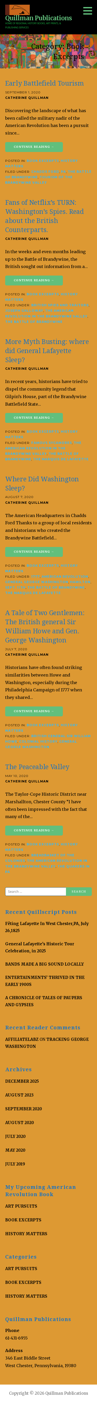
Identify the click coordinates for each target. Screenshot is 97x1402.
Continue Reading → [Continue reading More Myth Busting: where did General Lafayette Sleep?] (34, 417)
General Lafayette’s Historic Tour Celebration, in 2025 (39, 947)
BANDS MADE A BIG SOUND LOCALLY (44, 964)
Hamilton (80, 582)
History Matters (26, 1233)
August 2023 (19, 1095)
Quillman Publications (38, 18)
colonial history (38, 741)
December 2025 (22, 1081)
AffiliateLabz (22, 1039)
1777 (35, 576)
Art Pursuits (21, 1206)
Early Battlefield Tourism (44, 83)
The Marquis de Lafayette (61, 459)
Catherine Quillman (27, 98)
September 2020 (23, 1108)
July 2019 (15, 1164)
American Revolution (65, 576)
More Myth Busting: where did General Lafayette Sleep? (47, 351)
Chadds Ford (45, 172)
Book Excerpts (43, 161)
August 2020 (19, 1122)
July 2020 (15, 1136)
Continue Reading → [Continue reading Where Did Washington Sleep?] (34, 551)
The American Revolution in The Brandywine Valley (43, 448)
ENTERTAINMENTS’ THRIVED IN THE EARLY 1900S (45, 981)
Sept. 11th (15, 587)
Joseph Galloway (24, 311)
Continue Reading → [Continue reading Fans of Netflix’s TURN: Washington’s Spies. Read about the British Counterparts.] (34, 280)
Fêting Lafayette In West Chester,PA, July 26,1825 (47, 927)
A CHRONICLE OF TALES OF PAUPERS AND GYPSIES (43, 1001)
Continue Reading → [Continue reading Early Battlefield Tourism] (34, 147)
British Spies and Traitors (60, 305)
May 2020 (15, 1150)
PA (63, 172)
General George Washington (36, 582)
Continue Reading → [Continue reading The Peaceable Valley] (34, 830)
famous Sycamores (51, 443)
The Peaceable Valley (37, 767)
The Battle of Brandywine (34, 322)
